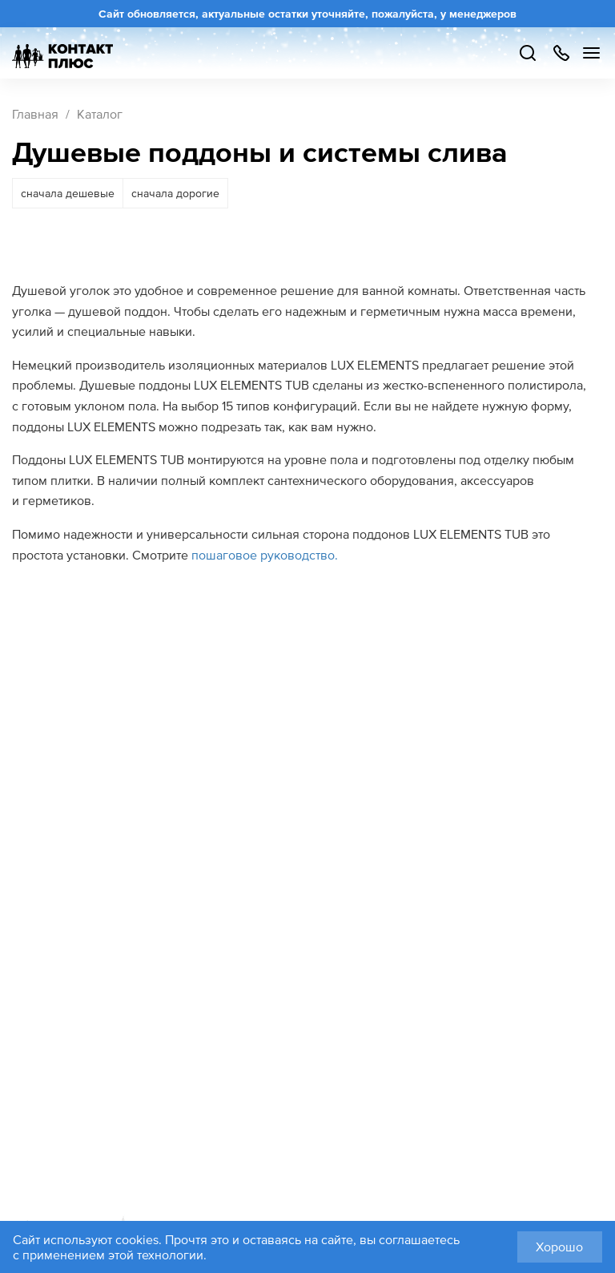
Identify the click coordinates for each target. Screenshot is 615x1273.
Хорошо (559, 1246)
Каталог (100, 114)
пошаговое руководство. (264, 555)
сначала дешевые (68, 193)
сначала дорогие (175, 193)
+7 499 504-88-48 (561, 53)
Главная (35, 114)
